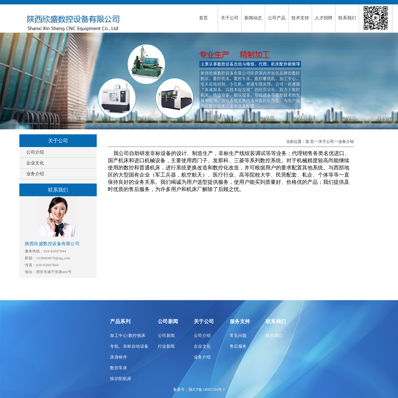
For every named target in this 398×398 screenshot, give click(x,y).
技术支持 (300, 17)
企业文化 (35, 163)
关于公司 (230, 17)
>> (316, 141)
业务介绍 (35, 173)
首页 (203, 17)
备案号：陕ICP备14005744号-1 (199, 389)
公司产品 (277, 17)
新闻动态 (253, 17)
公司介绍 (35, 152)
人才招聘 (323, 17)
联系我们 (347, 17)
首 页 (309, 142)
